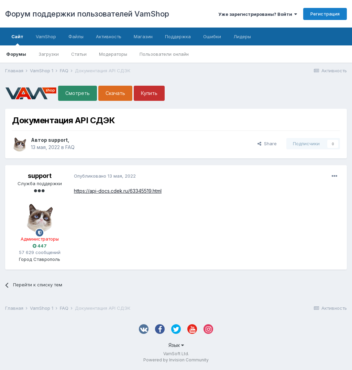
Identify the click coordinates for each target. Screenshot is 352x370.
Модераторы (113, 54)
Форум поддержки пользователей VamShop (87, 13)
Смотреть (77, 93)
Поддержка (178, 36)
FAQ (70, 147)
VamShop (46, 36)
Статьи (79, 54)
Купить (149, 93)
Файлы (76, 36)
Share (267, 143)
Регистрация (325, 14)
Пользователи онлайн (164, 54)
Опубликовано (105, 176)
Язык (176, 345)
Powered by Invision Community (176, 359)
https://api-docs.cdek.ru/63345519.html (118, 191)
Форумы (16, 54)
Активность (108, 36)
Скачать (115, 93)
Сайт (17, 39)
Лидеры (242, 36)
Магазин (143, 36)
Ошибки (212, 36)
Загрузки (48, 54)
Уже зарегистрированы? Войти (257, 14)
